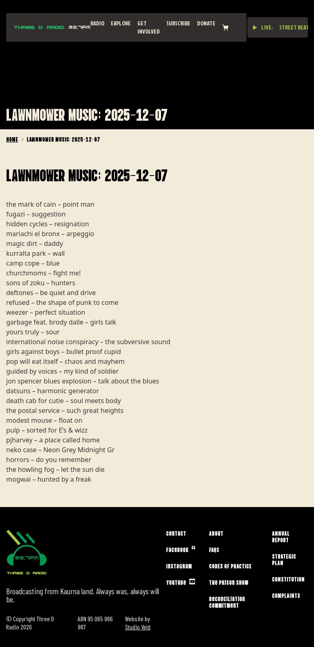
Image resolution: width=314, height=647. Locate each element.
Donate (206, 23)
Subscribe (178, 23)
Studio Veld (137, 627)
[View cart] (225, 28)
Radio (97, 23)
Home (12, 138)
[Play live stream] (255, 27)
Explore (121, 23)
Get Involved (148, 27)
